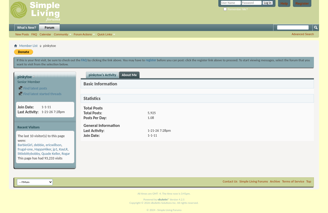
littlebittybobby (29, 153)
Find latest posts (32, 88)
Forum (49, 27)
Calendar (45, 34)
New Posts (22, 34)
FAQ (34, 34)
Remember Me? (235, 9)
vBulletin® (163, 199)
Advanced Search (303, 34)
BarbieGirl (25, 145)
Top (308, 181)
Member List (28, 46)
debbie (39, 145)
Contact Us (230, 181)
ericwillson (53, 145)
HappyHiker (42, 149)
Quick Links (104, 34)
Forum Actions (83, 34)
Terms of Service (293, 181)
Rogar (65, 153)
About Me (129, 75)
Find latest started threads (39, 94)
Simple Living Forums (253, 181)
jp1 (55, 149)
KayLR (63, 149)
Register (302, 3)
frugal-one (25, 149)
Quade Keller (51, 153)
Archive (275, 181)
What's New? (26, 27)
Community (61, 34)
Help (284, 3)
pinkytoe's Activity (102, 75)
